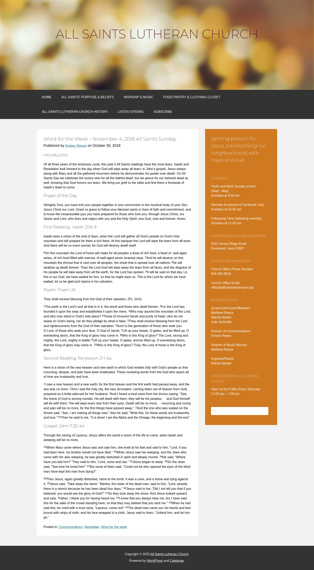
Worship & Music (138, 97)
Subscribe (163, 111)
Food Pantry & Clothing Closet (191, 97)
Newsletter (91, 527)
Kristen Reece (76, 146)
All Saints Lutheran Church (157, 34)
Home (46, 97)
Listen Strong (131, 111)
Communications (71, 527)
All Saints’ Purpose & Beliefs (87, 97)
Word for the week (114, 527)
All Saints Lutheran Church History (75, 111)
